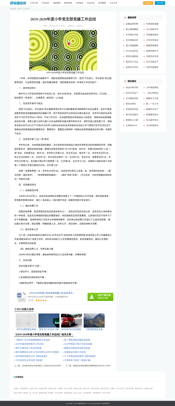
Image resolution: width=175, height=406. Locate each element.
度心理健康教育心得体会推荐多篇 (132, 47)
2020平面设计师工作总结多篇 (78, 344)
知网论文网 (77, 388)
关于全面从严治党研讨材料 (152, 64)
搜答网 (25, 393)
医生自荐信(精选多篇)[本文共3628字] (132, 106)
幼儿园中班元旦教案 (152, 122)
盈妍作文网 (52, 388)
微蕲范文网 (148, 388)
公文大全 (113, 3)
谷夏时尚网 (43, 388)
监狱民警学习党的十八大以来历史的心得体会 (152, 53)
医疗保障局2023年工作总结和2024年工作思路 (37, 352)
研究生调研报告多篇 (132, 58)
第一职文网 (33, 393)
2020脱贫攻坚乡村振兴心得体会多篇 (132, 100)
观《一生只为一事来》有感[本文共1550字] (152, 106)
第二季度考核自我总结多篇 (77, 340)
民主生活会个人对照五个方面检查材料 (132, 95)
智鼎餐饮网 (68, 393)
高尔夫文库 (77, 393)
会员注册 (160, 3)
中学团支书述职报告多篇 (132, 37)
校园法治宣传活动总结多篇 (77, 348)
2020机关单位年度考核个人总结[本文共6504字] (41, 366)
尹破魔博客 (24, 388)
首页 (19, 9)
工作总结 (45, 3)
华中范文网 (68, 388)
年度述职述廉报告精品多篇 (152, 26)
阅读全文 (71, 26)
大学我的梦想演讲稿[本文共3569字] (152, 89)
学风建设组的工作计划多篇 (152, 37)
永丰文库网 (59, 393)
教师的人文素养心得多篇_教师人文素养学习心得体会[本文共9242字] (132, 122)
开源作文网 (33, 388)
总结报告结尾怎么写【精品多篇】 (31, 356)
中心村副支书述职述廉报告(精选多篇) (152, 31)
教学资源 (68, 3)
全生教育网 (87, 393)
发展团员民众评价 (152, 116)
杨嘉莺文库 (139, 388)
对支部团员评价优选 (132, 42)
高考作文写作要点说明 (132, 69)
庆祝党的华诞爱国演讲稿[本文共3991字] (132, 111)
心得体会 (79, 3)
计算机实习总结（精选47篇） (78, 360)
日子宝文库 (120, 388)
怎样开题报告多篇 (152, 69)
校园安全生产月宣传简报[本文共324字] (152, 111)
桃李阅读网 (95, 388)
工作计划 (34, 3)
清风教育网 (96, 393)
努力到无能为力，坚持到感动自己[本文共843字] (132, 116)
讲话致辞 (102, 3)
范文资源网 (129, 388)
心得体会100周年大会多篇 (132, 127)
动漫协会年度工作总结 (75, 352)
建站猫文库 (82, 403)
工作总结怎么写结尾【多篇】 (29, 360)
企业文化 (91, 3)
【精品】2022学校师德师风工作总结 (32, 340)
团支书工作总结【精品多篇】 (132, 64)
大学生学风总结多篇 (152, 42)
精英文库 (86, 388)
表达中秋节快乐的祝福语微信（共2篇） (132, 89)
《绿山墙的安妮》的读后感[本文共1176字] (152, 95)
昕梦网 (50, 393)
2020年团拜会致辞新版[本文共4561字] (152, 127)
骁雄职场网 (43, 393)
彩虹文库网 (18, 393)
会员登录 (148, 3)
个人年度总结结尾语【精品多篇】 (80, 356)
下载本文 (79, 26)
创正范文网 (106, 393)
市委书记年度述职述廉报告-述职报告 (152, 58)
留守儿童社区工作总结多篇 (28, 348)
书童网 (60, 388)
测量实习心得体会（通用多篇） (152, 100)
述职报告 (56, 3)
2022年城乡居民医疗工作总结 (29, 344)
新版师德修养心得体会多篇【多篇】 (152, 47)
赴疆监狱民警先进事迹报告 (132, 26)
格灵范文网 (104, 388)
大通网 (112, 388)
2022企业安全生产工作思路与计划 (132, 53)
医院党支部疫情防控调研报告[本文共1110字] (91, 366)
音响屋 (16, 388)
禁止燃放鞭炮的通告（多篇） (132, 31)
